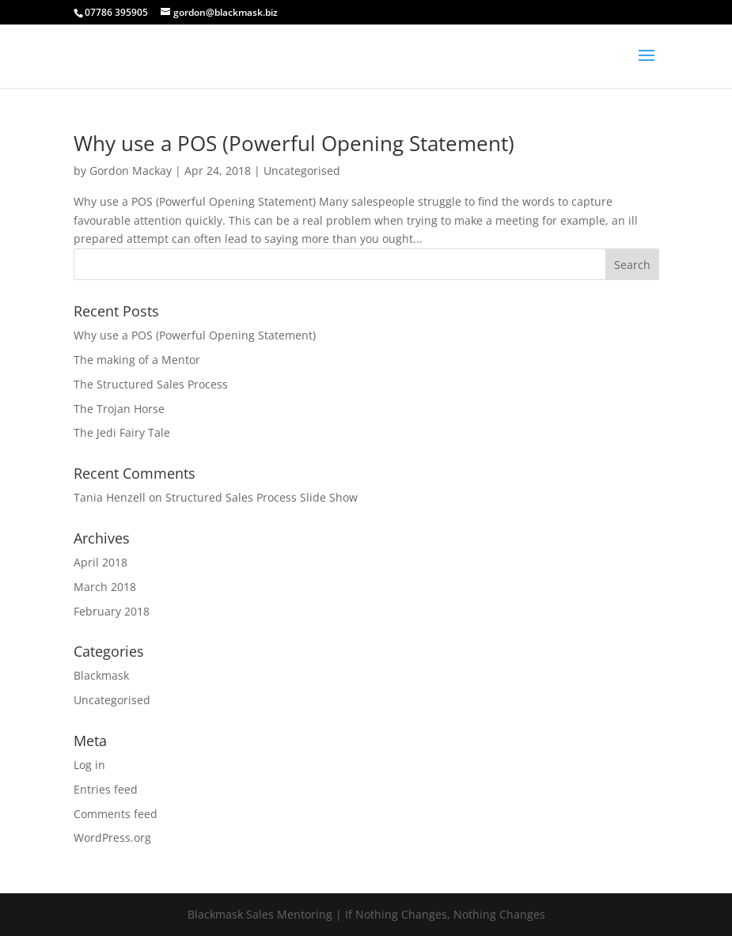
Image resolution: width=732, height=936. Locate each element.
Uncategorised (302, 170)
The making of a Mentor (137, 359)
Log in (89, 764)
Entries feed (106, 789)
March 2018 (105, 586)
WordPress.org (112, 837)
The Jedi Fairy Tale (122, 432)
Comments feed (115, 813)
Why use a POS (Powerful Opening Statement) (294, 143)
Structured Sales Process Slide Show (261, 497)
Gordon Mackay (130, 170)
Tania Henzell (110, 497)
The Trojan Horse (119, 408)
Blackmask (101, 675)
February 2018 (112, 611)
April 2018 (100, 562)
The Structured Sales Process (151, 384)
